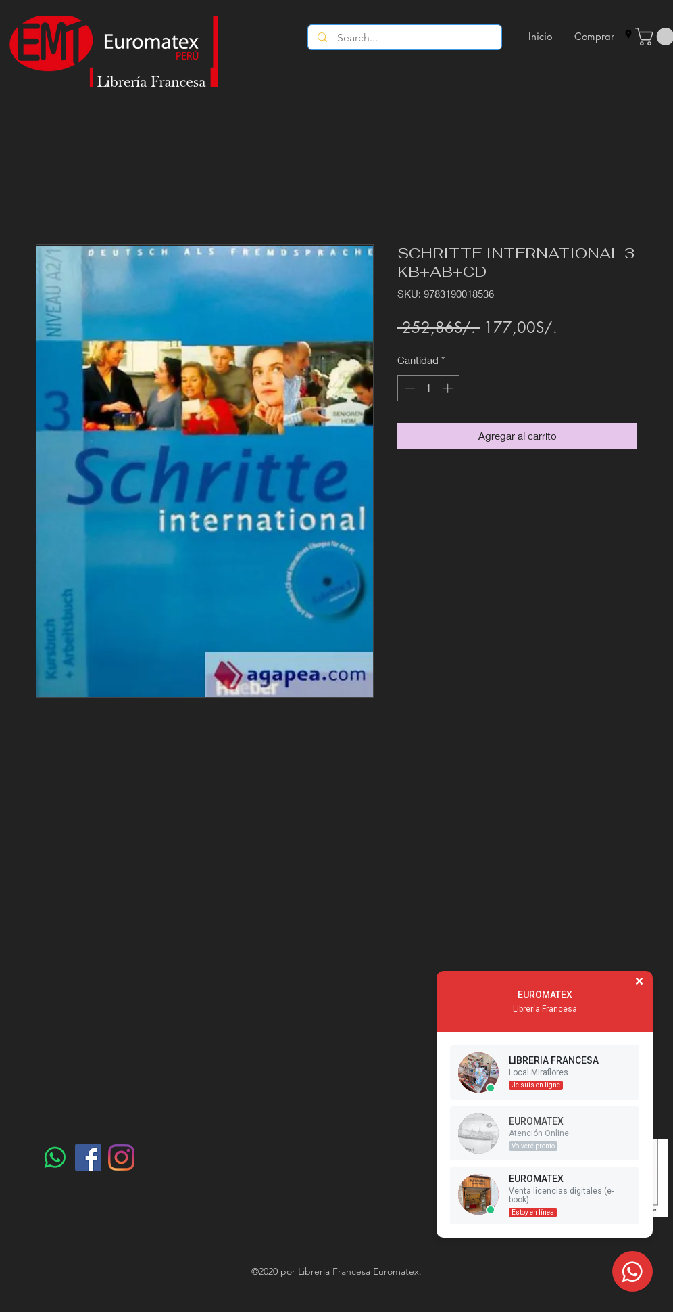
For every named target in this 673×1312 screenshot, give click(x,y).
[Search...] (405, 38)
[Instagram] (121, 1157)
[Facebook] (88, 1157)
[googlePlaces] (628, 34)
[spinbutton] (429, 388)
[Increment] (449, 388)
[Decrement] (408, 388)
